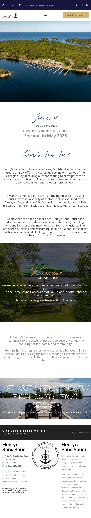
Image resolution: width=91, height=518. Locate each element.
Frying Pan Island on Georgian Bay (45, 131)
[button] (77, 5)
